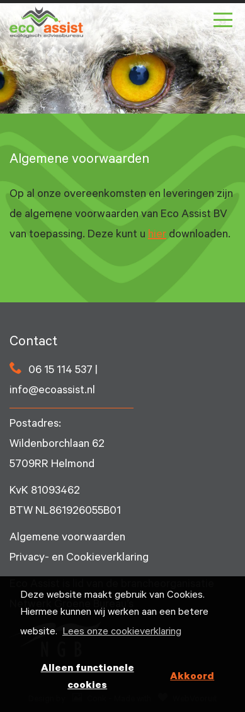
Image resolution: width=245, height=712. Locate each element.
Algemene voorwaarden (67, 538)
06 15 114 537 (60, 371)
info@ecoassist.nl (52, 391)
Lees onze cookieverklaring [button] (121, 632)
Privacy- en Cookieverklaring (79, 558)
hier (157, 235)
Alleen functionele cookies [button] (87, 677)
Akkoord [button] (192, 677)
